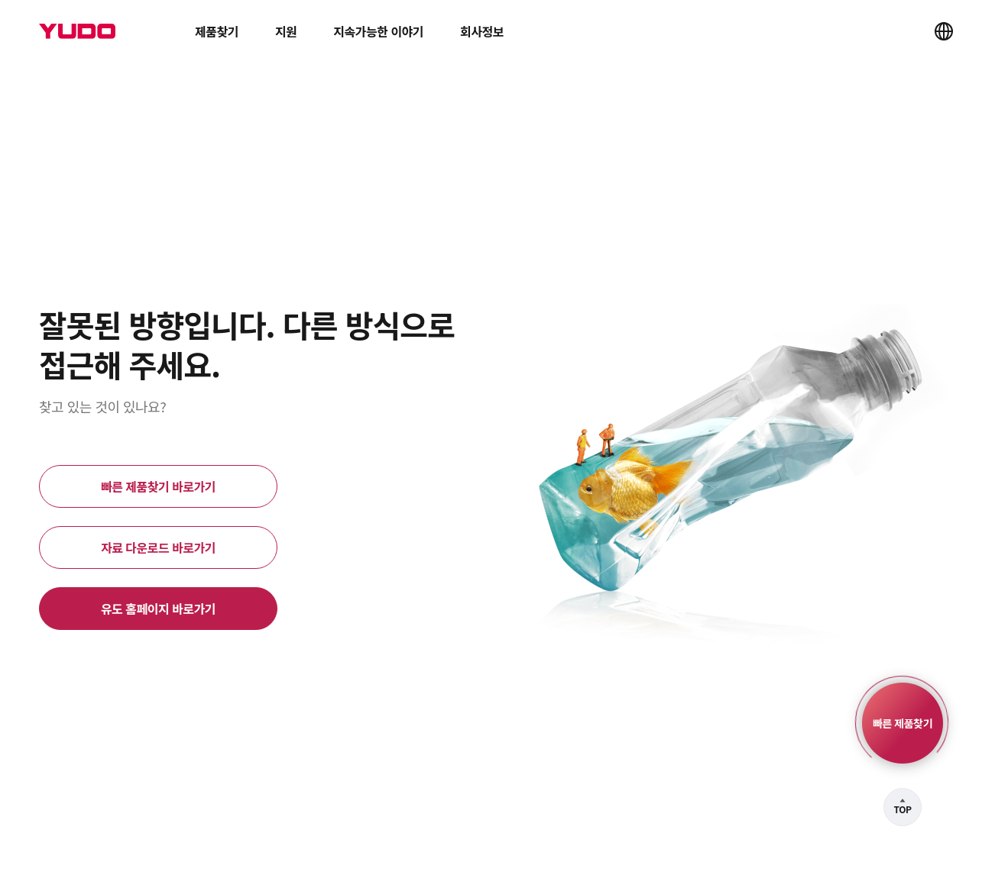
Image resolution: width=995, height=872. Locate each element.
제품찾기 (216, 31)
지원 (286, 31)
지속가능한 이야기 (378, 31)
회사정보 (482, 31)
